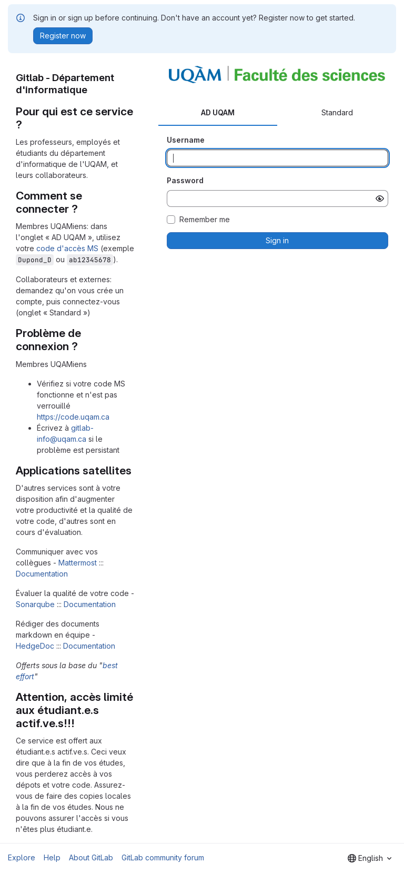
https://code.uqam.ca (73, 416)
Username (186, 139)
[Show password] (379, 198)
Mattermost (77, 562)
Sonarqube (35, 604)
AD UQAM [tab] (218, 112)
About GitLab (91, 857)
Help (52, 857)
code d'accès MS (67, 248)
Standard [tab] (337, 112)
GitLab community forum (163, 857)
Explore (21, 857)
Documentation (42, 573)
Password (185, 180)
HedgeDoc (35, 645)
